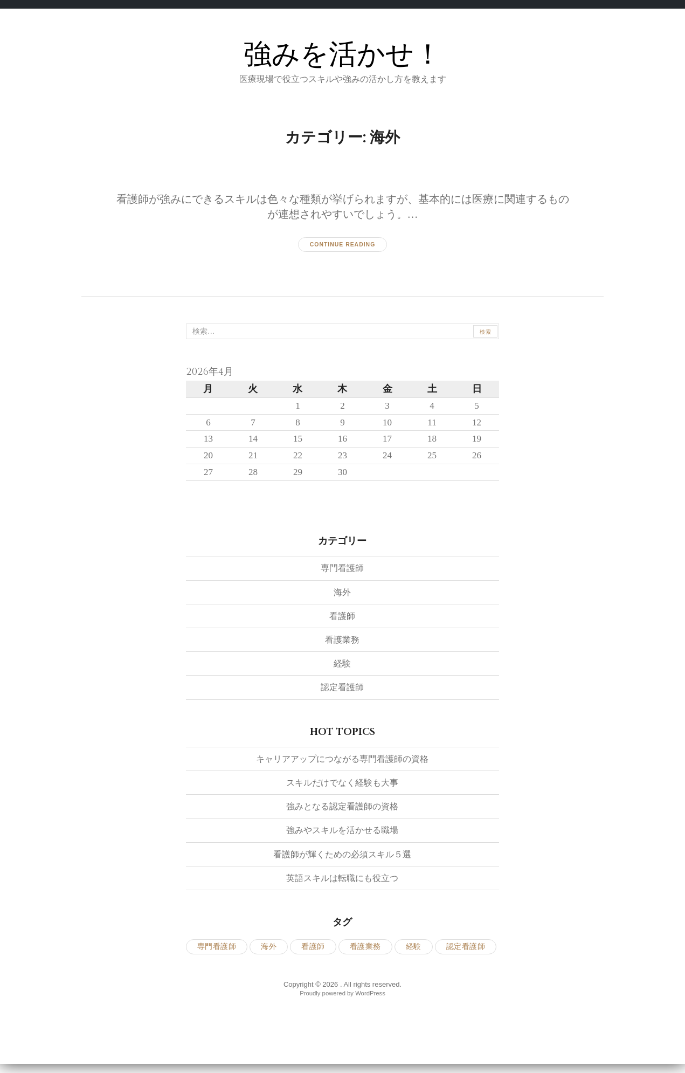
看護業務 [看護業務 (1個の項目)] (365, 952)
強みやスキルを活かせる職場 (342, 835)
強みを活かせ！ (343, 53)
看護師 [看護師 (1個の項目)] (313, 952)
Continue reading (342, 244)
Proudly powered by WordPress (342, 998)
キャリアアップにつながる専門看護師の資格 (342, 764)
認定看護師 (342, 692)
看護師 (342, 621)
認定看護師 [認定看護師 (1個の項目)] (466, 952)
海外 (342, 597)
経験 (342, 669)
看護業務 (342, 644)
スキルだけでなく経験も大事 (342, 787)
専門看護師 (342, 573)
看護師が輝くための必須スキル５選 (342, 859)
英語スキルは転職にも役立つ (342, 883)
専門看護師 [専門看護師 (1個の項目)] (217, 952)
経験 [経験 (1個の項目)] (413, 952)
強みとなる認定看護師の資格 (342, 812)
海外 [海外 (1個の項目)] (268, 952)
